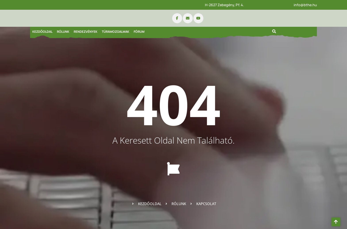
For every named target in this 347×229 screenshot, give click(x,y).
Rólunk (63, 31)
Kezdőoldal (42, 31)
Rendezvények (85, 31)
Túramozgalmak (115, 31)
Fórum (139, 31)
